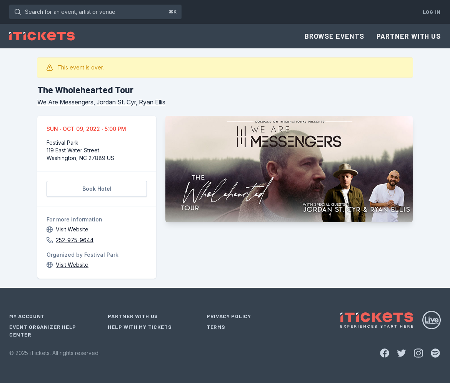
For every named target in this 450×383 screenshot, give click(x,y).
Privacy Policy (229, 316)
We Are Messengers (65, 102)
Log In (432, 11)
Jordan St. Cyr (116, 102)
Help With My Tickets (140, 327)
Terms (216, 327)
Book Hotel (97, 188)
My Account (27, 316)
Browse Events (334, 36)
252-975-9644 (74, 240)
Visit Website (72, 229)
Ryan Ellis (152, 102)
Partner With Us (409, 36)
